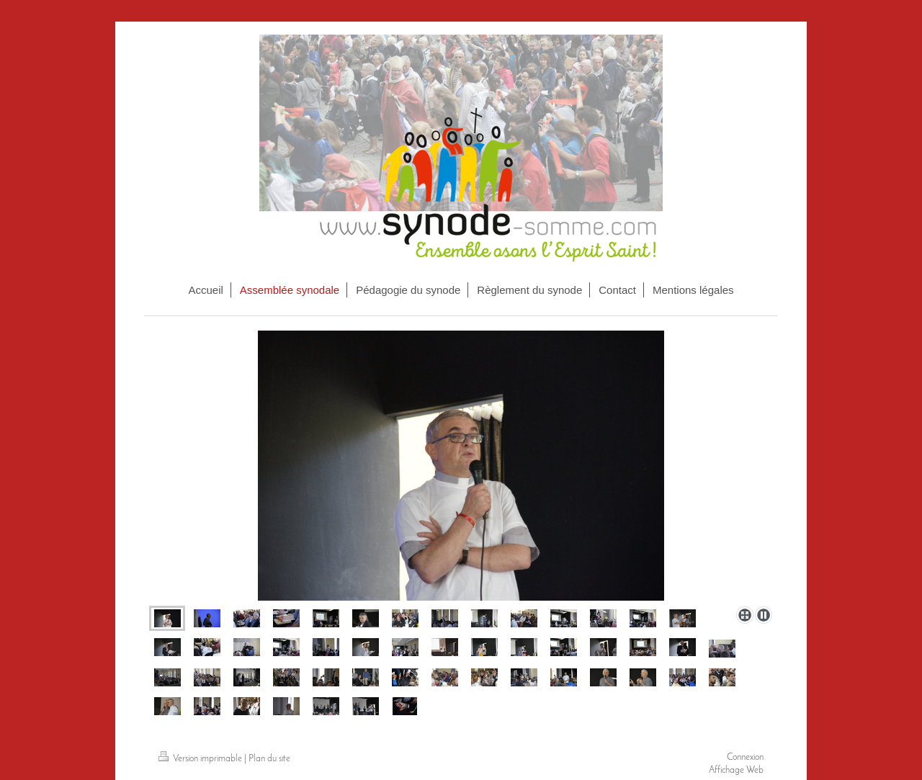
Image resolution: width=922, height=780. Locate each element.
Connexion (745, 757)
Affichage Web (736, 770)
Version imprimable (201, 758)
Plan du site (269, 758)
